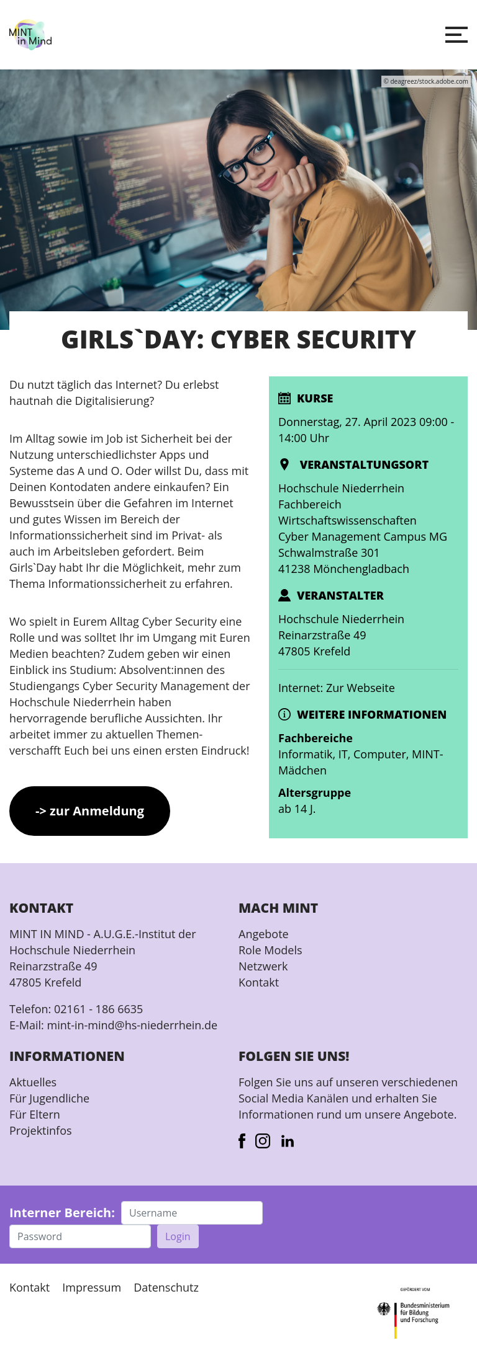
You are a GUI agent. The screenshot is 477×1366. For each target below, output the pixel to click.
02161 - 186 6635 (98, 1008)
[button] (456, 35)
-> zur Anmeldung (89, 810)
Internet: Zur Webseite (336, 687)
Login (178, 1236)
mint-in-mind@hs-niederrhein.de (132, 1025)
